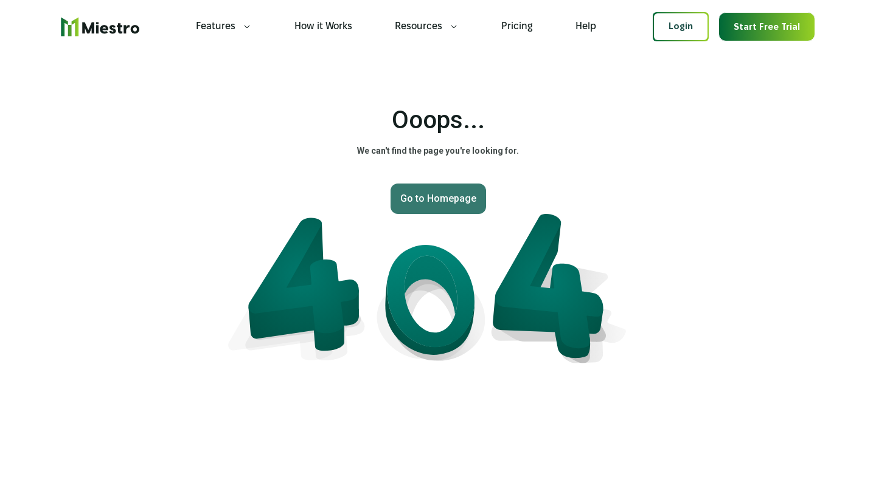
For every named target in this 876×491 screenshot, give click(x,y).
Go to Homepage (438, 198)
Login (681, 27)
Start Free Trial (767, 28)
